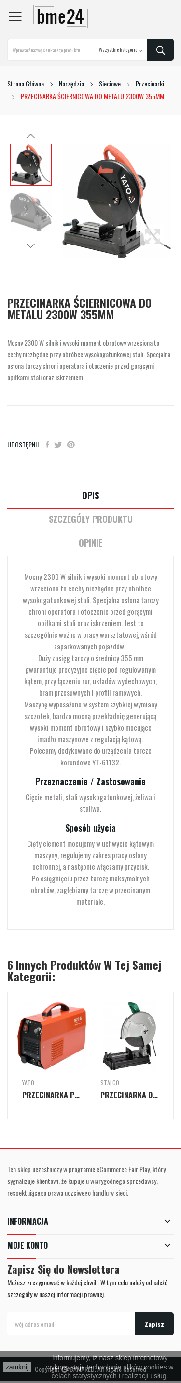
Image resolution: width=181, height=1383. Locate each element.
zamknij (17, 1367)
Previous (31, 136)
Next (31, 245)
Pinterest (71, 444)
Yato (28, 1083)
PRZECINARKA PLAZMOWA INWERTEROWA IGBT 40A (51, 1095)
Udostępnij (47, 444)
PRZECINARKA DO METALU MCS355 (129, 1095)
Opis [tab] (90, 496)
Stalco (109, 1083)
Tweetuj (58, 444)
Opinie (90, 543)
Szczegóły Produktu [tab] (91, 519)
